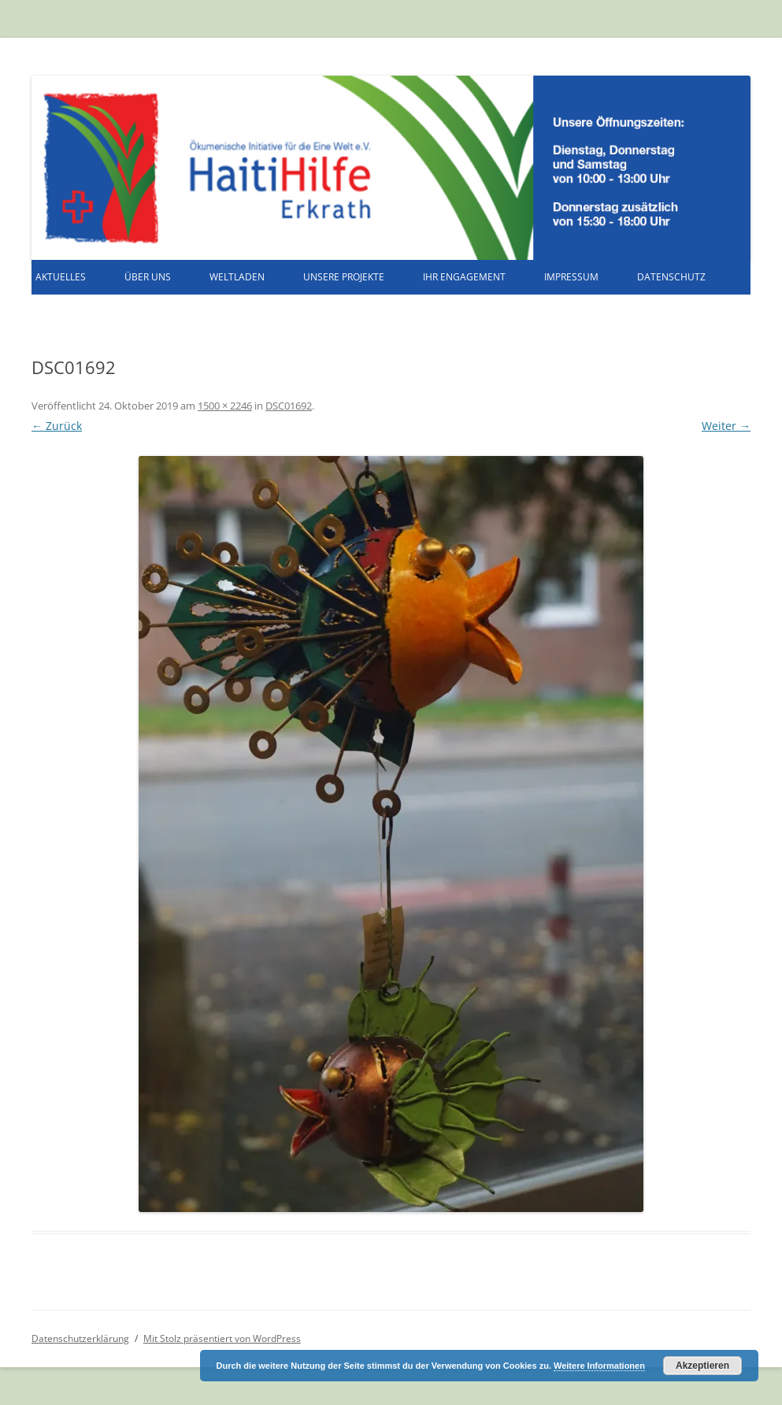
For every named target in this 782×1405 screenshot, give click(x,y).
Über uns (147, 277)
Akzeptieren (702, 1365)
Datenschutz (671, 277)
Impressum (571, 277)
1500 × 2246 (225, 406)
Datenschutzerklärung (80, 1338)
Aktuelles (60, 277)
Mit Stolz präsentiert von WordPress (222, 1338)
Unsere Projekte (343, 277)
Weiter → (726, 425)
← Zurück (57, 425)
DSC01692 (288, 406)
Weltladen (237, 277)
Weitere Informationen (599, 1365)
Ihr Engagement (464, 277)
